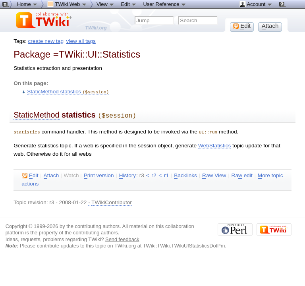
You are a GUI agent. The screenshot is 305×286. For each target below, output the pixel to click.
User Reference (164, 4)
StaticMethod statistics (68, 92)
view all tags (81, 41)
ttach (51, 174)
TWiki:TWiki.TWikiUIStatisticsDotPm (184, 244)
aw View (214, 174)
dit (30, 174)
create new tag (46, 41)
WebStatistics (214, 144)
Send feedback (122, 238)
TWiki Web (67, 4)
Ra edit (242, 174)
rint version (99, 174)
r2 (153, 174)
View (106, 4)
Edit (129, 4)
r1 (166, 174)
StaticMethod (36, 114)
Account (255, 4)
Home (27, 4)
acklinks (185, 174)
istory (127, 174)
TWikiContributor (111, 201)
